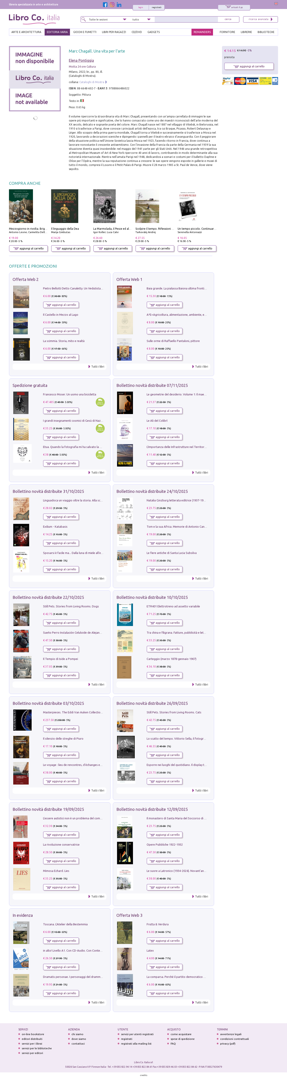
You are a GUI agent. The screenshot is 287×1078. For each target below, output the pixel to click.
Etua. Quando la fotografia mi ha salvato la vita (73, 446)
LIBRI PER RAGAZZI (114, 32)
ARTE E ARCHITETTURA (26, 32)
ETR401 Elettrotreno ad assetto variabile (173, 606)
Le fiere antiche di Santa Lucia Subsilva (172, 552)
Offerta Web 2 (26, 279)
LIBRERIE (246, 32)
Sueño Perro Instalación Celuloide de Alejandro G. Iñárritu (80, 632)
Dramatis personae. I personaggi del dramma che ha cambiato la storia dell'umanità (97, 976)
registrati (156, 7)
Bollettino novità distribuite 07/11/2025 (152, 385)
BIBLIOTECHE (266, 32)
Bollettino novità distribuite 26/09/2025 (152, 703)
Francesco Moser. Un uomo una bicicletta (69, 394)
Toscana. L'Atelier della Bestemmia (65, 924)
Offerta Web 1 (129, 279)
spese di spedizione (183, 1038)
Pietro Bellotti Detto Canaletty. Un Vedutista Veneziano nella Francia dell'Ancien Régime (100, 288)
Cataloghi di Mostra (91, 82)
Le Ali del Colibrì (157, 420)
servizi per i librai (32, 1043)
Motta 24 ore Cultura (82, 66)
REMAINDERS (202, 32)
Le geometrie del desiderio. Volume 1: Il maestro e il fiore (184, 394)
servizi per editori (32, 1053)
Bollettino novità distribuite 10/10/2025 (152, 597)
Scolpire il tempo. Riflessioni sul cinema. (160, 228)
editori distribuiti (32, 1038)
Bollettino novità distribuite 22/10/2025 (48, 597)
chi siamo (77, 1034)
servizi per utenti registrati (137, 1034)
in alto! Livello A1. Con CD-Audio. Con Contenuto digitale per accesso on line (92, 950)
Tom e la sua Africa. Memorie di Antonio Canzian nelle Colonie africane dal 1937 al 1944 (203, 526)
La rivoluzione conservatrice (61, 844)
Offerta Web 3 (129, 915)
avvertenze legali (230, 1034)
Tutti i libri (97, 366)
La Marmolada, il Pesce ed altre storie (117, 228)
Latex (150, 950)
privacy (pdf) (227, 1043)
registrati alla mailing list (136, 1043)
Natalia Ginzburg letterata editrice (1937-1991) (177, 500)
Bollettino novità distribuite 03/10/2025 (48, 703)
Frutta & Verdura (158, 924)
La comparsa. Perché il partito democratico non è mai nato (185, 976)
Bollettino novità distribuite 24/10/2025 (152, 491)
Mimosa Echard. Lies (56, 870)
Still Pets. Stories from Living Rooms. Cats (174, 712)
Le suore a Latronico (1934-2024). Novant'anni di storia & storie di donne (194, 870)
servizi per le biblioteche (37, 1048)
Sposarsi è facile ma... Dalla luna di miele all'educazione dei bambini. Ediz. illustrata (96, 552)
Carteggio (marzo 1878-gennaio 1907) (171, 658)
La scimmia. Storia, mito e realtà (64, 340)
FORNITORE (227, 32)
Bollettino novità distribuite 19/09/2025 (48, 809)
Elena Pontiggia (81, 60)
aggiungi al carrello (28, 248)
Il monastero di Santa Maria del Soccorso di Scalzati (180, 818)
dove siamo (79, 1038)
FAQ (173, 1043)
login (140, 7)
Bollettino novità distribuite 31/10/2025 (48, 491)
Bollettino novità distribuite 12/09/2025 (152, 809)
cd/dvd (137, 32)
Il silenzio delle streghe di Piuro (63, 738)
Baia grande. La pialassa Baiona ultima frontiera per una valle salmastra (193, 288)
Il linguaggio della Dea (65, 228)
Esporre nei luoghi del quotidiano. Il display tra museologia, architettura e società (199, 764)
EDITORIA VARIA (57, 32)
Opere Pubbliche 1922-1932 (165, 844)
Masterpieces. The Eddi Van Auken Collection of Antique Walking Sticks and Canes (96, 712)
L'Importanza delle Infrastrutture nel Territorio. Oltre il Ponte (186, 446)
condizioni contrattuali (234, 1038)
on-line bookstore (33, 1034)
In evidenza (23, 915)
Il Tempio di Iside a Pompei (60, 658)
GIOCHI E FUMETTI (84, 32)
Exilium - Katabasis (55, 526)
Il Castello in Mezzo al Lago (60, 314)
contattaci (78, 1043)
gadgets (154, 32)
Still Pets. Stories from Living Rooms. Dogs (71, 606)
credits (143, 1075)
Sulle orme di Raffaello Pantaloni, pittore (173, 340)
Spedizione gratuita (30, 385)
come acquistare (181, 1034)
